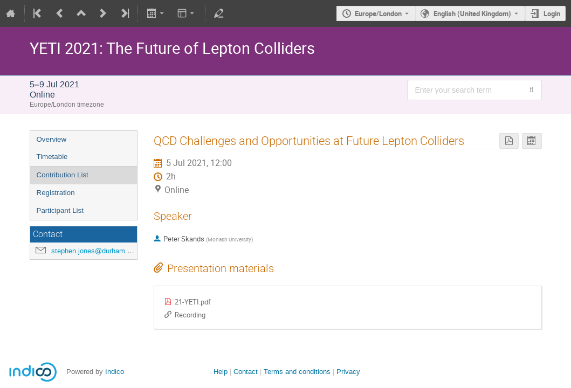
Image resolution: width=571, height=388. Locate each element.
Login (552, 13)
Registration (56, 193)
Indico (114, 371)
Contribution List (62, 175)
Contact (245, 371)
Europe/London (378, 13)
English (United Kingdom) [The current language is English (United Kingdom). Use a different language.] (472, 13)
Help (221, 371)
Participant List (60, 210)
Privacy (348, 371)
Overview (52, 139)
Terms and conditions (297, 371)
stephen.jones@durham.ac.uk (98, 250)
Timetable (52, 157)
